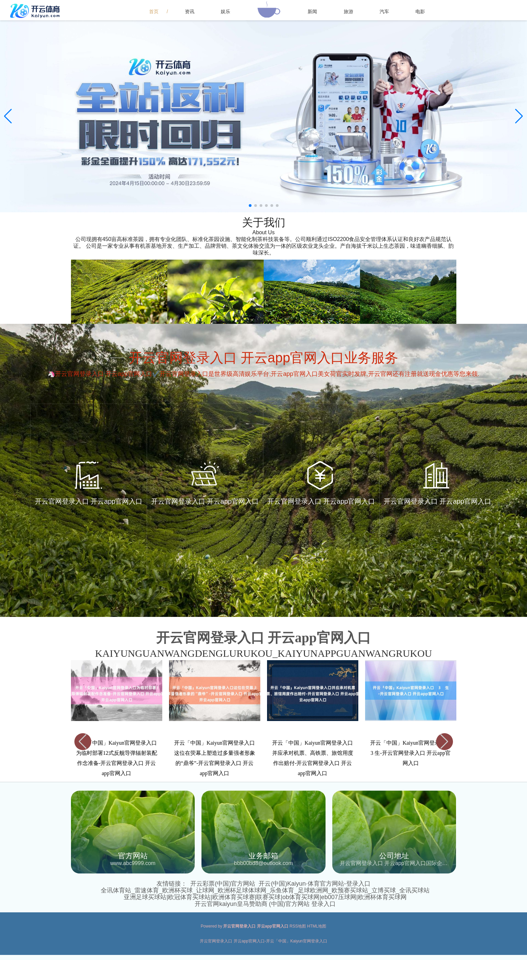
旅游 (348, 11)
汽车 (384, 11)
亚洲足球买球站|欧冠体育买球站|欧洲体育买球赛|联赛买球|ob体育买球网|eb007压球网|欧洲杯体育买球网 (265, 897)
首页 (154, 11)
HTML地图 (317, 926)
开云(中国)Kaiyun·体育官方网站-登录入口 (314, 883)
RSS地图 (298, 926)
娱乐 (225, 11)
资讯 (189, 11)
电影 (420, 11)
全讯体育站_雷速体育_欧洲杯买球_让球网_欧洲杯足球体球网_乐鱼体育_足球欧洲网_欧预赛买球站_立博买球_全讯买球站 (265, 890)
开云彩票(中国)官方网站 (222, 883)
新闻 (312, 11)
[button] (519, 116)
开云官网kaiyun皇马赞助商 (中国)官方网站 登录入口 (265, 904)
